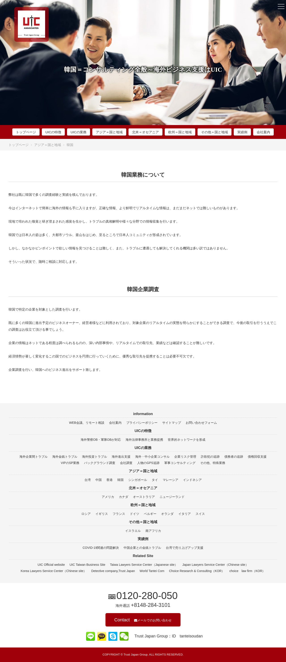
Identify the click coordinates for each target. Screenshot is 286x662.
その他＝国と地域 (214, 132)
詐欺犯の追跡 (210, 456)
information (143, 414)
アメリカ (108, 496)
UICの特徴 (53, 132)
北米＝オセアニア (145, 132)
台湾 (87, 479)
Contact (143, 619)
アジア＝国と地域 (109, 132)
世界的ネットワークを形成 (186, 439)
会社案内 (263, 132)
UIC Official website (51, 564)
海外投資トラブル (94, 456)
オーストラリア (144, 496)
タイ (155, 479)
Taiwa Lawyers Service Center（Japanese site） (144, 564)
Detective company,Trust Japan (113, 570)
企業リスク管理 (185, 456)
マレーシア (170, 479)
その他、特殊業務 (212, 462)
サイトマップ (171, 422)
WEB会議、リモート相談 (86, 422)
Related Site (143, 556)
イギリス (101, 513)
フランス (119, 513)
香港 (109, 479)
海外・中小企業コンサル (152, 456)
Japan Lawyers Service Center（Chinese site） (215, 564)
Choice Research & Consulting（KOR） (197, 570)
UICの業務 (78, 132)
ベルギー (150, 513)
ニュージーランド (172, 496)
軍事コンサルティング (180, 462)
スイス (200, 513)
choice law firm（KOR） (247, 570)
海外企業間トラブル (33, 456)
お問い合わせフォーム (201, 422)
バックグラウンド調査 (99, 462)
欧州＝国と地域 (180, 132)
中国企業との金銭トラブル (142, 547)
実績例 (242, 132)
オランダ (167, 513)
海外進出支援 (121, 456)
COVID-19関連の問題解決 (101, 547)
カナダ (123, 496)
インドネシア (192, 479)
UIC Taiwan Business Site (87, 564)
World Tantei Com (152, 570)
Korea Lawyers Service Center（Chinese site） (54, 570)
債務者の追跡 (233, 456)
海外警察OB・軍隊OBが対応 (101, 439)
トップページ (26, 132)
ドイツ (134, 513)
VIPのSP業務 (70, 462)
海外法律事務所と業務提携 (144, 439)
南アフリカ (153, 530)
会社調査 (126, 462)
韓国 (120, 479)
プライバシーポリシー (142, 422)
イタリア (184, 513)
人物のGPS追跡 (148, 462)
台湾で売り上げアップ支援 (184, 547)
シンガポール (137, 479)
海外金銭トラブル (64, 456)
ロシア (86, 513)
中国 (98, 479)
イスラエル (133, 530)
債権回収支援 (257, 456)
